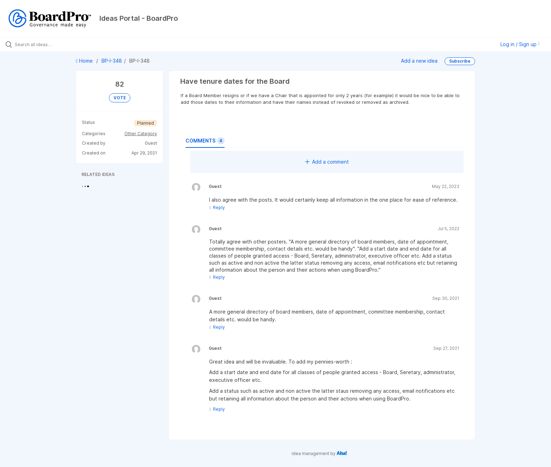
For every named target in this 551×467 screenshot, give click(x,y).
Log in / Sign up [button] (520, 44)
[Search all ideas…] (64, 44)
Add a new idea (419, 61)
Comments (205, 140)
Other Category (140, 133)
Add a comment (327, 162)
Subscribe (460, 61)
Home (85, 61)
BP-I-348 (112, 61)
